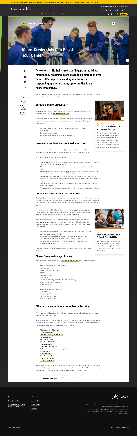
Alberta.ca (34, 397)
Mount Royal (48, 342)
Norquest (46, 344)
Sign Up (124, 10)
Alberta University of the (49, 330)
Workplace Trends (44, 23)
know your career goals (43, 222)
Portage (46, 353)
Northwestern (48, 346)
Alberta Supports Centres (16, 405)
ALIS (27, 9)
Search (123, 14)
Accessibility (35, 405)
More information (95, 2)
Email (24, 88)
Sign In (116, 10)
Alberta (15, 9)
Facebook (24, 77)
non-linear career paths (81, 210)
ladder (67, 171)
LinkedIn (24, 82)
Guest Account (107, 10)
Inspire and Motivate (65, 14)
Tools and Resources (78, 14)
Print (118, 14)
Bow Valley (47, 332)
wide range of (70, 260)
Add (111, 14)
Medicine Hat (47, 339)
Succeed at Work (53, 14)
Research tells (42, 198)
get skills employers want (61, 113)
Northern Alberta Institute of (53, 349)
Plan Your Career (14, 14)
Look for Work (43, 14)
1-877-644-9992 (123, 6)
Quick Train (47, 356)
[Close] (126, 2)
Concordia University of (51, 334)
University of (47, 360)
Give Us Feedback (14, 401)
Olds (45, 351)
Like (114, 14)
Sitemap (34, 409)
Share (108, 14)
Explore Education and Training (28, 14)
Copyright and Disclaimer (14, 427)
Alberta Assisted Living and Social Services (112, 409)
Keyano (46, 337)
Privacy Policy (36, 401)
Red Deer (47, 358)
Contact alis (12, 397)
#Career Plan (22, 105)
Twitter (24, 71)
